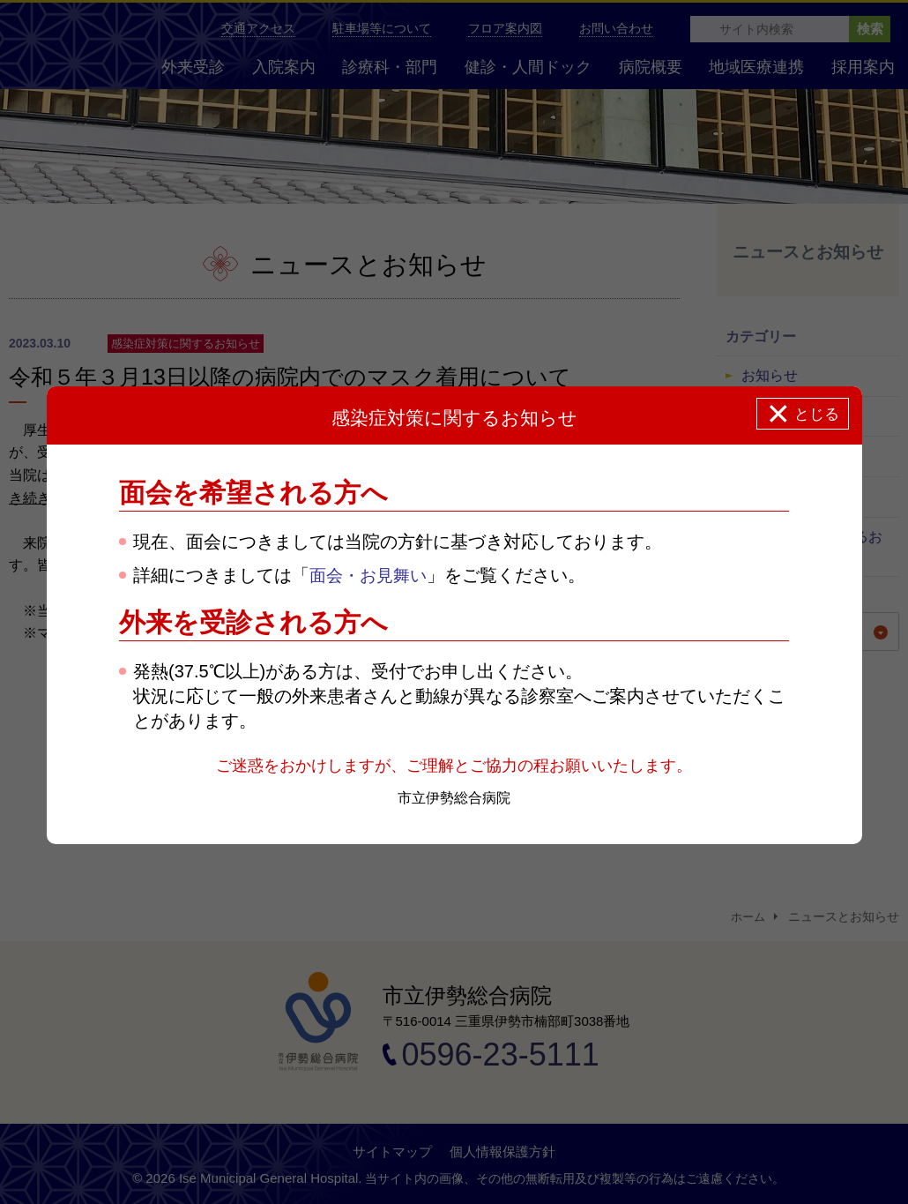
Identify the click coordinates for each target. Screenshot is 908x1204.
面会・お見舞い (371, 575)
